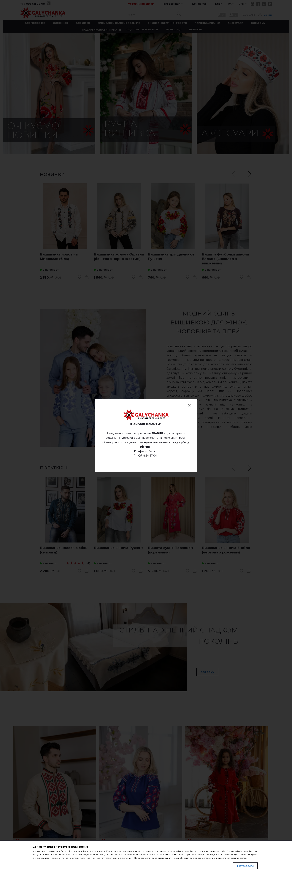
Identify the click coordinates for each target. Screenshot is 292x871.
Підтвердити (245, 865)
